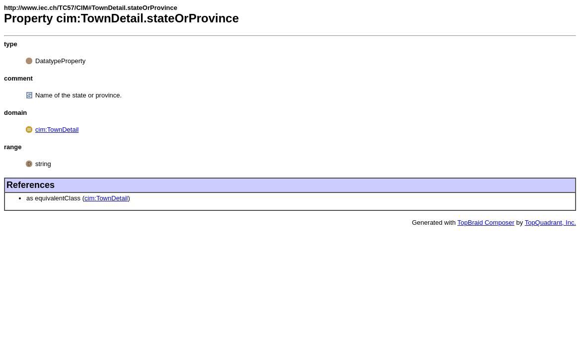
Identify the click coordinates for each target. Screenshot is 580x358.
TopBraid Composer (485, 222)
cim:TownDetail (56, 129)
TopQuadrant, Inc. (550, 222)
